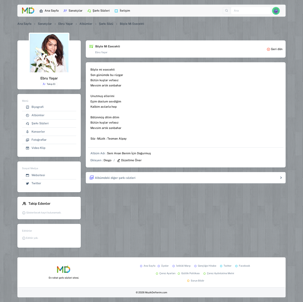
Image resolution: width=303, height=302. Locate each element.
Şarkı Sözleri (98, 11)
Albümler (85, 23)
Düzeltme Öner (129, 160)
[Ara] (251, 10)
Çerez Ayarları (165, 273)
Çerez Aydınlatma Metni (218, 273)
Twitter (33, 183)
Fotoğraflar (36, 140)
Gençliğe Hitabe (205, 265)
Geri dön (275, 49)
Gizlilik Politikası (188, 273)
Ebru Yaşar (65, 23)
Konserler (35, 132)
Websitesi (35, 175)
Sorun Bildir (195, 280)
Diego (107, 160)
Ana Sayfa (49, 11)
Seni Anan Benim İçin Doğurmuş (129, 153)
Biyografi (35, 107)
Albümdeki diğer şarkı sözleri (112, 177)
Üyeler (163, 265)
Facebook (242, 265)
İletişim (122, 11)
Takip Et (49, 84)
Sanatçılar (73, 11)
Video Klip (35, 148)
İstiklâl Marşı (181, 265)
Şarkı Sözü (106, 23)
